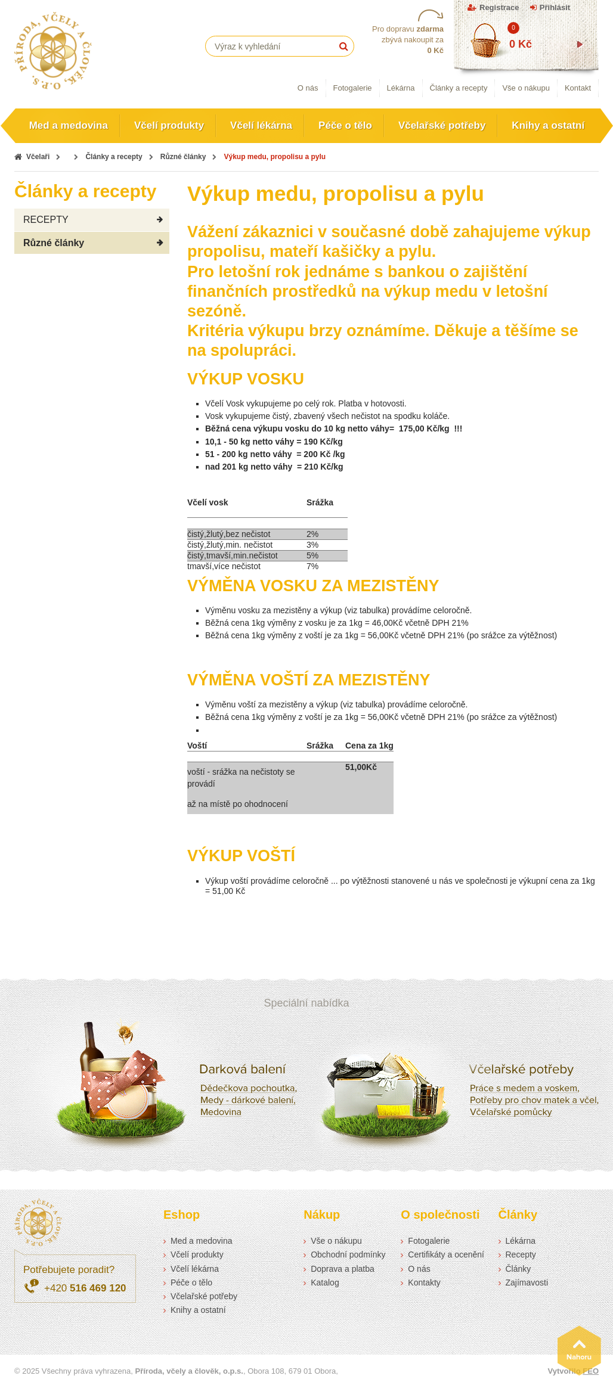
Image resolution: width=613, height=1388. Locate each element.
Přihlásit (555, 7)
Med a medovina (68, 125)
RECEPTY (46, 220)
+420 (85, 1288)
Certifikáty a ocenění (446, 1254)
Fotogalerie (352, 87)
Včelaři (37, 157)
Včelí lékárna (261, 125)
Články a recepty (459, 87)
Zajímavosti (527, 1282)
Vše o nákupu (526, 87)
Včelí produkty (169, 125)
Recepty (521, 1254)
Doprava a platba (342, 1269)
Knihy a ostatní (548, 125)
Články (518, 1269)
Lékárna (401, 87)
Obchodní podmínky (348, 1254)
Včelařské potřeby (441, 125)
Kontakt (578, 87)
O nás (308, 87)
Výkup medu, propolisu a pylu (275, 157)
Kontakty (424, 1282)
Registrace (499, 7)
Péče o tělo (345, 125)
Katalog (325, 1282)
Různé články (183, 157)
